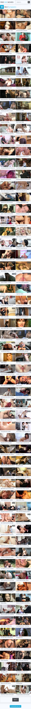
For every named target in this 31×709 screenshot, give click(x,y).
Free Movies (6, 2)
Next (15, 699)
